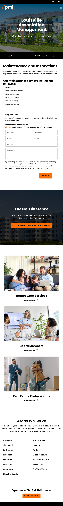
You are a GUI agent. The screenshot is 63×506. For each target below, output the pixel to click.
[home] (8, 7)
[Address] (31, 144)
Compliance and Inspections (21, 56)
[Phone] (45, 138)
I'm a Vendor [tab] (47, 128)
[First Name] (18, 132)
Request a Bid (31, 495)
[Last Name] (45, 132)
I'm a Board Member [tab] (15, 128)
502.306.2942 (56, 2)
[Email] (18, 138)
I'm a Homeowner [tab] (32, 128)
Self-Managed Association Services (31, 225)
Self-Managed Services (43, 56)
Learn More (29, 299)
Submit (32, 175)
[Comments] (31, 153)
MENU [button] (61, 8)
